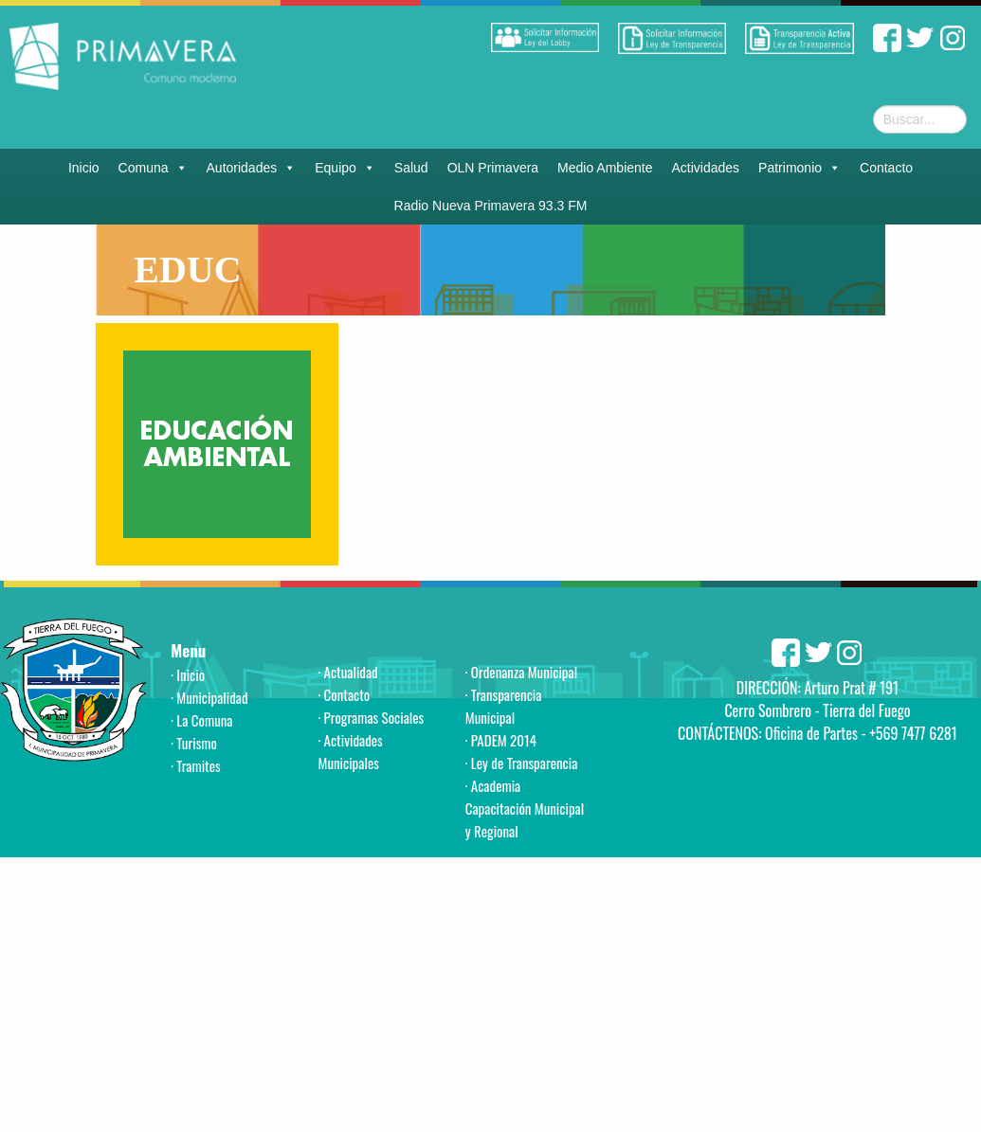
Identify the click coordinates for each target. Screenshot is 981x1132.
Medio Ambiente (604, 167)
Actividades (706, 167)
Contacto (886, 167)
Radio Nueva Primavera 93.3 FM (491, 205)
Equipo (345, 168)
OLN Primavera (492, 167)
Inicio (84, 167)
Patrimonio (799, 168)
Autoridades (252, 168)
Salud (411, 167)
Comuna (153, 168)
